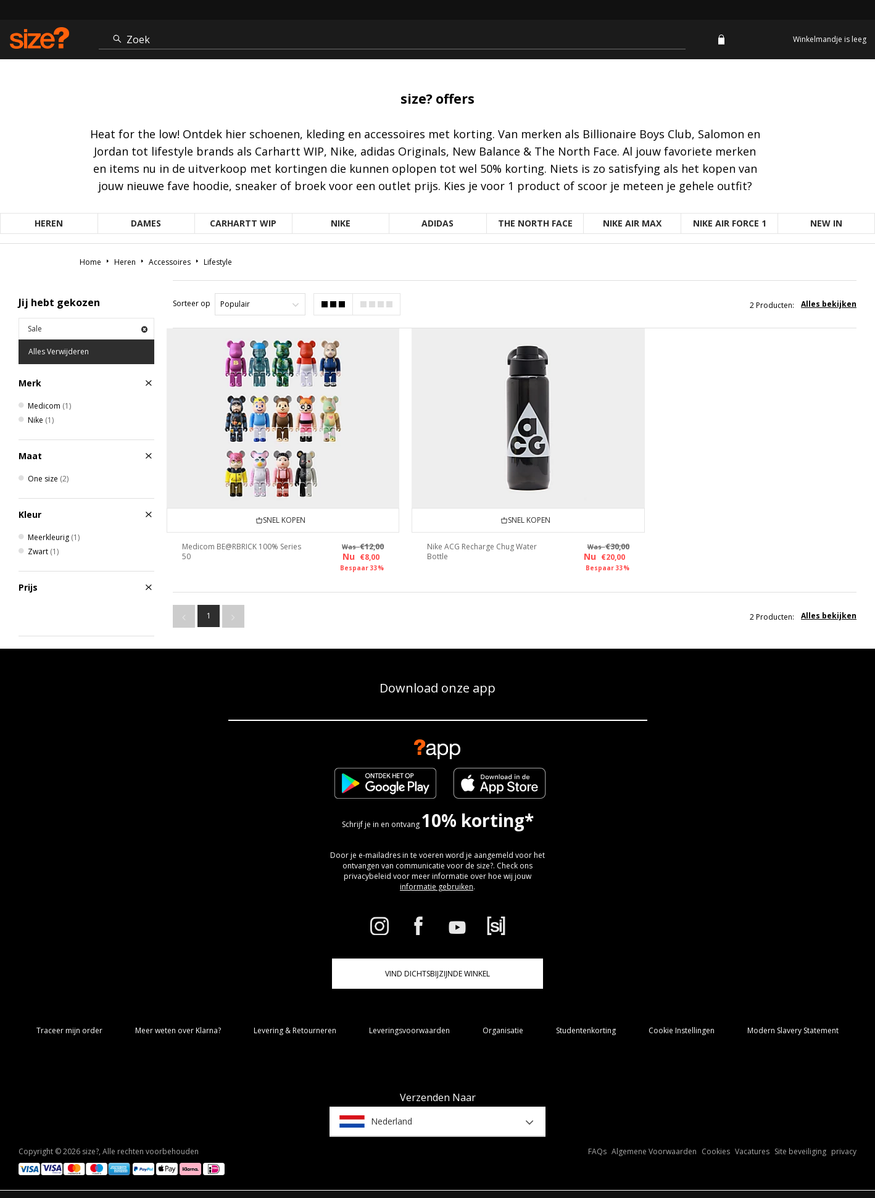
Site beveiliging (800, 1152)
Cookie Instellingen (682, 1030)
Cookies (716, 1152)
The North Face (535, 223)
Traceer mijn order (69, 1030)
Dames (146, 223)
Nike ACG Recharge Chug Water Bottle (477, 547)
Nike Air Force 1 (729, 223)
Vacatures (752, 1152)
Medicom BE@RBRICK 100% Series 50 (230, 547)
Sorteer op (191, 303)
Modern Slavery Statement (793, 1030)
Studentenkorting (586, 1030)
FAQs (597, 1152)
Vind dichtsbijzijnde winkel (437, 973)
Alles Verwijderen (58, 351)
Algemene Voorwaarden (654, 1152)
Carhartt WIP (243, 223)
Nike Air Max (632, 223)
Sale (87, 328)
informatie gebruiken (436, 886)
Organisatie (503, 1030)
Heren (49, 223)
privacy (843, 1152)
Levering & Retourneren (295, 1030)
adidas (437, 223)
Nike (340, 223)
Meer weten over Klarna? (178, 1030)
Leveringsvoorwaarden (409, 1030)
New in (826, 223)
